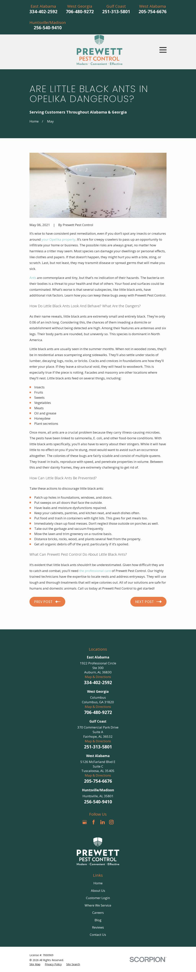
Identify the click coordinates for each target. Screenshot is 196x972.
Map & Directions (98, 677)
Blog (98, 920)
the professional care (95, 570)
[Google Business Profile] (84, 822)
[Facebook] (93, 822)
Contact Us (98, 934)
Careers (98, 912)
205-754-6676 (153, 12)
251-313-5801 (116, 12)
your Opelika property (58, 239)
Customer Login (98, 898)
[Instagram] (111, 822)
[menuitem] (34, 964)
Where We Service (98, 905)
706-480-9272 (80, 12)
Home (98, 883)
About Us (98, 890)
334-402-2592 (43, 12)
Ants (32, 277)
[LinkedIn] (102, 822)
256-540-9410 (48, 28)
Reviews (98, 927)
